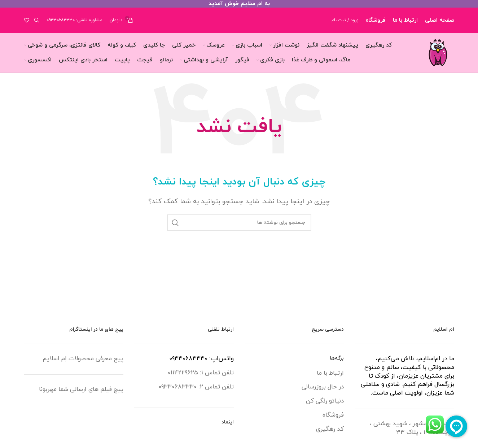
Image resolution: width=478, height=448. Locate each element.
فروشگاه (333, 415)
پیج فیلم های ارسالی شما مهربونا (81, 389)
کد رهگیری (330, 429)
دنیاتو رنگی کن (325, 401)
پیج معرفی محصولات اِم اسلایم (83, 359)
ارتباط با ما (330, 373)
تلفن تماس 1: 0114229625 (201, 373)
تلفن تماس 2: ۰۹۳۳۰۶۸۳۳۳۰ (196, 387)
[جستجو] (38, 20)
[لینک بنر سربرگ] (239, 4)
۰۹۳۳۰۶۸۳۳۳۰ (61, 20)
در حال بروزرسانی (323, 387)
